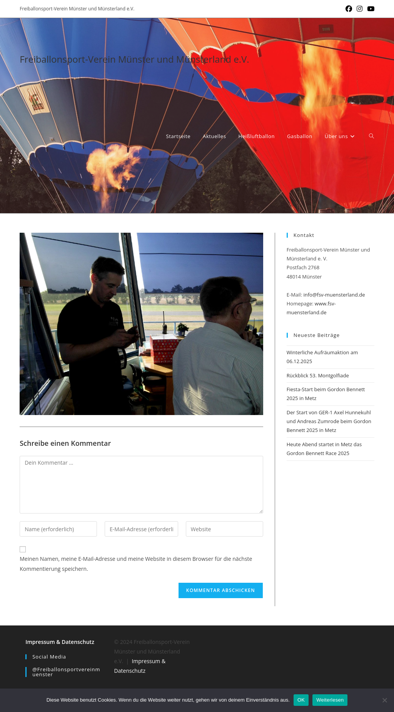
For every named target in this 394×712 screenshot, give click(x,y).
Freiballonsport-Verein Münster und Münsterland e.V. (134, 59)
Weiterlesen (330, 700)
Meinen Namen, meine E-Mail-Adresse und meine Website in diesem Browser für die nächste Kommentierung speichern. (136, 563)
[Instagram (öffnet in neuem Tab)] (359, 9)
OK (301, 700)
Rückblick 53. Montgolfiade (318, 375)
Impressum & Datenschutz (59, 641)
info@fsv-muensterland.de (334, 294)
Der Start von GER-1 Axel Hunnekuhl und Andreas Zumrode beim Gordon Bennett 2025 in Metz (329, 421)
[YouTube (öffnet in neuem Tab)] (369, 9)
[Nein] (384, 700)
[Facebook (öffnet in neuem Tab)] (348, 9)
